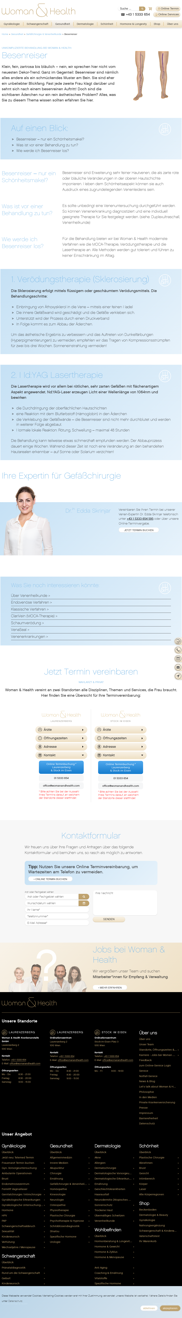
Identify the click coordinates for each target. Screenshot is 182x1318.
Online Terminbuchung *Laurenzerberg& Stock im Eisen (61, 767)
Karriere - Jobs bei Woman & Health (159, 1055)
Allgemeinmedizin (61, 1157)
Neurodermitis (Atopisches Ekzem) (115, 1200)
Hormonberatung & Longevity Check (115, 1241)
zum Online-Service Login (155, 1065)
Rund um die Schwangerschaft (21, 1273)
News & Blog (147, 1081)
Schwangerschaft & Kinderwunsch (159, 1231)
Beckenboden (148, 1209)
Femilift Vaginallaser (14, 1189)
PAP (4, 1221)
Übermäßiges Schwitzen (110, 1215)
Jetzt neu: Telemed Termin (18, 1157)
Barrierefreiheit (148, 1118)
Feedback (145, 1060)
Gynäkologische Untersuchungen (23, 1205)
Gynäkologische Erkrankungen (21, 1200)
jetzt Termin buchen (139, 530)
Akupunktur (57, 1168)
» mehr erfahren (110, 987)
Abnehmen (146, 1163)
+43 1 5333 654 (18, 1059)
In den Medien (148, 1097)
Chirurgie (55, 1173)
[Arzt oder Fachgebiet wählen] (57, 897)
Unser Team (146, 1044)
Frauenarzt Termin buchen (18, 1163)
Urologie (55, 1242)
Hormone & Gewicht (107, 1246)
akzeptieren (170, 1308)
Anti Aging (101, 1267)
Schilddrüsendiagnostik (64, 1226)
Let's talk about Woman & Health (159, 1086)
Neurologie (57, 1200)
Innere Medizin (59, 1163)
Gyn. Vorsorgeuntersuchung (19, 1168)
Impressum (146, 1113)
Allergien (100, 1163)
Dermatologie (85, 24)
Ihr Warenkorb (147, 1241)
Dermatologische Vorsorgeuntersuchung (115, 1173)
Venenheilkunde (105, 1221)
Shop (157, 24)
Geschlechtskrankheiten (110, 1189)
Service (143, 1071)
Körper (143, 1184)
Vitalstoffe (101, 1278)
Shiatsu (54, 1231)
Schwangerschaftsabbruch (18, 1226)
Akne (98, 1157)
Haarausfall (102, 1194)
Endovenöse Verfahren (30, 602)
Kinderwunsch (11, 1236)
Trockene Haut (104, 1210)
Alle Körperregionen (151, 1194)
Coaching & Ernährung (109, 1273)
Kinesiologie (58, 1194)
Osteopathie (58, 1205)
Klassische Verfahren (28, 609)
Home (5, 34)
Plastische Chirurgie (62, 1215)
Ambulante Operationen (17, 1173)
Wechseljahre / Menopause (18, 1247)
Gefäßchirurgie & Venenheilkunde (43, 34)
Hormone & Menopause (109, 1257)
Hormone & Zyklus (106, 1252)
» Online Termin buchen (50, 879)
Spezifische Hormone (63, 1236)
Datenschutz (147, 1123)
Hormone (7, 1210)
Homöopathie (58, 1189)
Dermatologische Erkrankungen (114, 1178)
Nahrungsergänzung (152, 1225)
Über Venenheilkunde (29, 595)
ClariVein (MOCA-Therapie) (33, 616)
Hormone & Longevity (133, 24)
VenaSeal (18, 629)
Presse (143, 1107)
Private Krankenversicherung (157, 1102)
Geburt (6, 1278)
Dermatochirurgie (105, 1168)
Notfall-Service (148, 1076)
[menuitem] (11, 23)
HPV (4, 1215)
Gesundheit (62, 24)
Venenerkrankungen (28, 636)
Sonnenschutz (103, 1205)
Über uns (172, 24)
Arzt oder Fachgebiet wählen (39, 892)
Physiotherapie (59, 1210)
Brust (5, 1178)
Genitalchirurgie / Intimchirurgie (21, 1194)
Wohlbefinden (108, 1230)
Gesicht (144, 1173)
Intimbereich (147, 1178)
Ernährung (56, 1178)
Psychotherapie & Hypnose (67, 1221)
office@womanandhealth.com (61, 785)
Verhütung (8, 1242)
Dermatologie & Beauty (153, 1215)
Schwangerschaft (37, 24)
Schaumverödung (26, 623)
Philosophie (146, 1092)
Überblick (8, 1152)
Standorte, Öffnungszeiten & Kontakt (159, 1049)
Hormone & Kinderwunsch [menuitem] (111, 1262)
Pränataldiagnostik (13, 1267)
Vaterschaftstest (149, 1236)
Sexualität (8, 1231)
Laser (142, 1189)
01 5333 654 (61, 778)
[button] (61, 730)
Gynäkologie (12, 24)
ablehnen (149, 1308)
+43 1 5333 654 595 (140, 519)
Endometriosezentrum (15, 1184)
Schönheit (107, 24)
